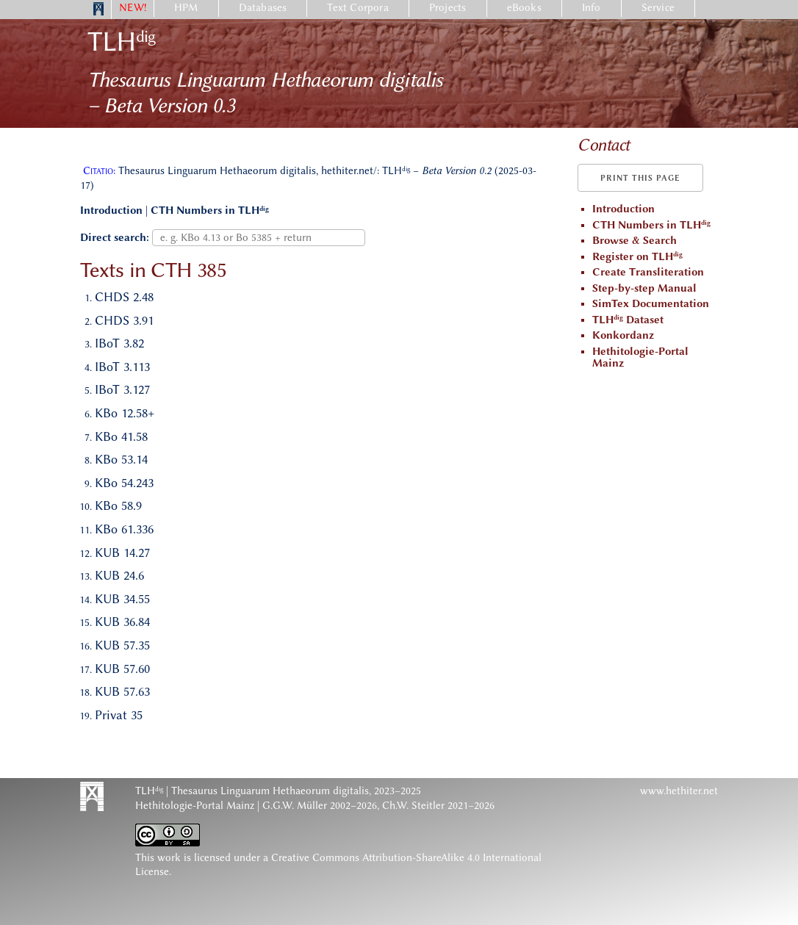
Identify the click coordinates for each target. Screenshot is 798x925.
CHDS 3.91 (124, 320)
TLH (121, 41)
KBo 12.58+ (124, 413)
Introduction (111, 210)
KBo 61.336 (124, 529)
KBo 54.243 (124, 482)
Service (658, 7)
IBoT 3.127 (122, 389)
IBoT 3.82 (119, 343)
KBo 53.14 (121, 459)
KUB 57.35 (122, 645)
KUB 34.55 (122, 598)
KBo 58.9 (118, 505)
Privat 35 (119, 715)
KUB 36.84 (122, 621)
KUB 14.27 (122, 552)
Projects (448, 7)
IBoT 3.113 (122, 366)
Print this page (640, 178)
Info (591, 7)
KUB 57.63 (122, 691)
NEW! (132, 7)
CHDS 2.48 (124, 296)
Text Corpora (357, 7)
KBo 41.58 (121, 436)
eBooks (524, 7)
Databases (263, 7)
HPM (186, 7)
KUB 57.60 (122, 668)
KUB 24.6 (119, 575)
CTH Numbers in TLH (210, 210)
